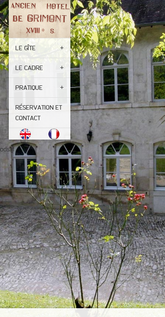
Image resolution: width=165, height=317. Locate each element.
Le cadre (29, 67)
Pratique (29, 87)
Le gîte (25, 48)
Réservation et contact (38, 112)
